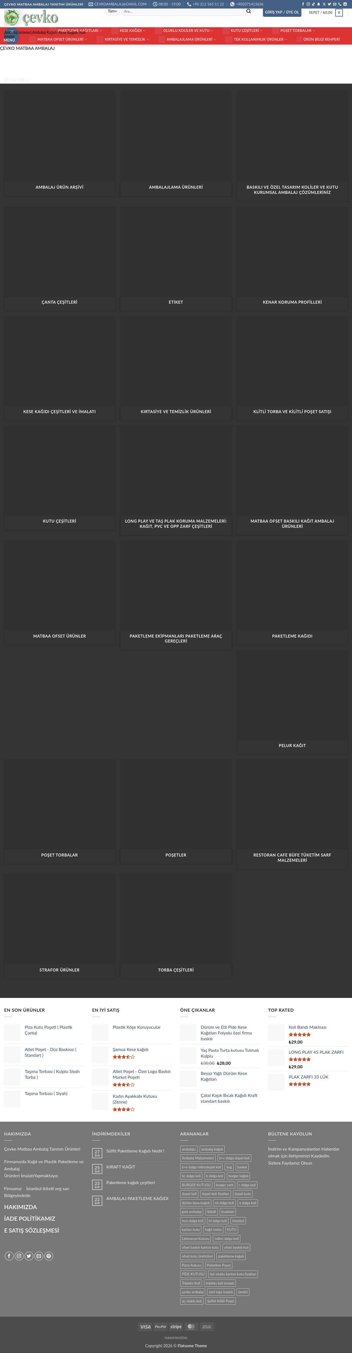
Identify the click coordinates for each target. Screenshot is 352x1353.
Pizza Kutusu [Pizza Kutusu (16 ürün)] (192, 1265)
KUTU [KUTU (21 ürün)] (232, 1229)
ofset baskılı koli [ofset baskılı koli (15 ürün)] (236, 1247)
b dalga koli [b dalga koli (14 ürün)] (214, 1176)
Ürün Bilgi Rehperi (318, 39)
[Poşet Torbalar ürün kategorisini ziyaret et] (59, 812)
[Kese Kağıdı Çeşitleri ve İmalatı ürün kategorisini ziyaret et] (59, 368)
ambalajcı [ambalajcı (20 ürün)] (189, 1149)
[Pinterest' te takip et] (48, 1256)
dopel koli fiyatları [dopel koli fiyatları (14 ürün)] (215, 1194)
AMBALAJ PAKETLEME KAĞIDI (137, 1198)
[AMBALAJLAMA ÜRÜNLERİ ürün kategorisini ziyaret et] (176, 144)
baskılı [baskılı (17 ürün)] (242, 1167)
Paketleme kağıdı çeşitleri (130, 1182)
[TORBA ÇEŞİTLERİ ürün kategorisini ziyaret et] (176, 926)
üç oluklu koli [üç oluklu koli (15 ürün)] (192, 1301)
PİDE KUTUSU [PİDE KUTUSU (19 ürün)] (193, 1274)
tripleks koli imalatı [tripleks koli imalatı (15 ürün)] (220, 1283)
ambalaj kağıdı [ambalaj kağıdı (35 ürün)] (212, 1149)
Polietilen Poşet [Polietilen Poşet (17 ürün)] (219, 1265)
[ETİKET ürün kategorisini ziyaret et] (176, 259)
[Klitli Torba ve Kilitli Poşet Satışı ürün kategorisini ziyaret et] (292, 368)
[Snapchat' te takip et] (318, 4)
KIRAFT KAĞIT (120, 1166)
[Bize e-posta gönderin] (334, 4)
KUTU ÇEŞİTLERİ (243, 30)
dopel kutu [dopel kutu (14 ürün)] (243, 1194)
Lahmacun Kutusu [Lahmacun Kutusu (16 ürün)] (195, 1238)
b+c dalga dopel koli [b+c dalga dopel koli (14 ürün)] (234, 1158)
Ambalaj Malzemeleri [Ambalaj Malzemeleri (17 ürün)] (198, 1158)
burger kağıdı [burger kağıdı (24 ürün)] (239, 1176)
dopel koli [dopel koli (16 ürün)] (189, 1194)
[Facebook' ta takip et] (303, 4)
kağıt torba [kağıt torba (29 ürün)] (213, 1229)
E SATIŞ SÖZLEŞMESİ (31, 1230)
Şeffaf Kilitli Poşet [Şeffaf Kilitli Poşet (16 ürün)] (220, 1301)
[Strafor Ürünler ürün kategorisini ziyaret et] (59, 926)
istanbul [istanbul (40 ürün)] (238, 1220)
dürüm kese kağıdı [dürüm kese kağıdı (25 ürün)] (196, 1203)
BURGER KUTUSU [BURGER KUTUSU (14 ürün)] (196, 1185)
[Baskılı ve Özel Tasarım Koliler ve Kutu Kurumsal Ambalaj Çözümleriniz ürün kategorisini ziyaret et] (292, 146)
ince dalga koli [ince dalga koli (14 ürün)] (193, 1220)
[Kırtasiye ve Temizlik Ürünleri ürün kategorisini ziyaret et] (176, 368)
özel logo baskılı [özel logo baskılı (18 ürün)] (221, 1292)
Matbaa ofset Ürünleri (58, 39)
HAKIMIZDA (20, 1206)
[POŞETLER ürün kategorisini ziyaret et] (176, 812)
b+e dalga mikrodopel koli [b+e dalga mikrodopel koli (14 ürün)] (201, 1167)
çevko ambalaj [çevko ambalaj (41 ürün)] (193, 1292)
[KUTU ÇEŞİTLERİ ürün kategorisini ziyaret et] (59, 478)
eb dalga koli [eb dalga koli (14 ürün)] (224, 1203)
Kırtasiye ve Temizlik (123, 39)
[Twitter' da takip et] (329, 4)
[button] (282, 12)
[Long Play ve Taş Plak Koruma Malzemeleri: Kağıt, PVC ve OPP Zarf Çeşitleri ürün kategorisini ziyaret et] (176, 480)
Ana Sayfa (17, 72)
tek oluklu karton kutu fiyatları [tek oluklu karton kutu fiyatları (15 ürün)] (233, 1274)
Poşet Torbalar (293, 30)
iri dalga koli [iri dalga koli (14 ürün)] (218, 1220)
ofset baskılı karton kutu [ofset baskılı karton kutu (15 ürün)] (200, 1247)
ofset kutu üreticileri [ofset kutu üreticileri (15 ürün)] (197, 1256)
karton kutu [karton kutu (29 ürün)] (191, 1229)
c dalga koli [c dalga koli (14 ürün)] (247, 1185)
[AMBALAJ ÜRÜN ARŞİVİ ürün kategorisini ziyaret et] (59, 144)
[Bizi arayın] (340, 4)
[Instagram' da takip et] (308, 4)
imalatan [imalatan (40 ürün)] (227, 1211)
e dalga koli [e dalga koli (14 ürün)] (247, 1203)
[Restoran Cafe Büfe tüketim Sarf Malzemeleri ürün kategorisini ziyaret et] (292, 814)
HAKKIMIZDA (176, 1338)
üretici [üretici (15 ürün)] (243, 1292)
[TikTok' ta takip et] (313, 4)
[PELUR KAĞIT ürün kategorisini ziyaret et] (292, 702)
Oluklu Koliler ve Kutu (184, 30)
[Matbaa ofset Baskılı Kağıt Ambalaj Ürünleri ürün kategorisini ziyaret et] (292, 480)
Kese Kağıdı (128, 30)
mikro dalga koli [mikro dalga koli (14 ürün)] (226, 1238)
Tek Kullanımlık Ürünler (256, 39)
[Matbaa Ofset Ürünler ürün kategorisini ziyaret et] (59, 592)
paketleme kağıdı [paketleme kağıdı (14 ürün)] (231, 1256)
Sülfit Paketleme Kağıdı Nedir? (135, 1150)
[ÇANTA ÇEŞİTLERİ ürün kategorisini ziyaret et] (59, 259)
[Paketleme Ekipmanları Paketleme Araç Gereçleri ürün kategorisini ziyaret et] (176, 595)
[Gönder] (248, 11)
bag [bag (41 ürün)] (229, 1167)
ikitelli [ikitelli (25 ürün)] (211, 1211)
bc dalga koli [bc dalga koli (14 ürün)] (191, 1176)
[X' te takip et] (324, 4)
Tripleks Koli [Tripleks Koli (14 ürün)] (191, 1283)
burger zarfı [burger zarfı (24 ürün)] (224, 1185)
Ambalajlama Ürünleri (187, 39)
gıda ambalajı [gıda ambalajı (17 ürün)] (192, 1211)
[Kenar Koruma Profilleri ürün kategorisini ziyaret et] (292, 259)
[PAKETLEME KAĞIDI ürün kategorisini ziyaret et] (292, 592)
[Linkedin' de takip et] (345, 4)
